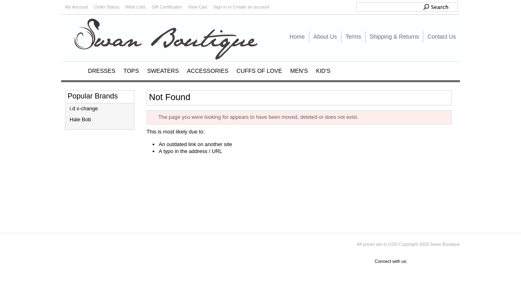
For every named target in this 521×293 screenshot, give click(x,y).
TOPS (131, 71)
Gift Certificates (166, 6)
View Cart (197, 6)
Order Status (106, 6)
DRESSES (101, 71)
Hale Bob (80, 119)
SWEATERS (163, 71)
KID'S (323, 71)
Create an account (251, 6)
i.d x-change (84, 108)
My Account (76, 6)
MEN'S (299, 71)
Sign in (220, 6)
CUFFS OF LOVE (259, 71)
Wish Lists (135, 6)
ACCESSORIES (207, 71)
